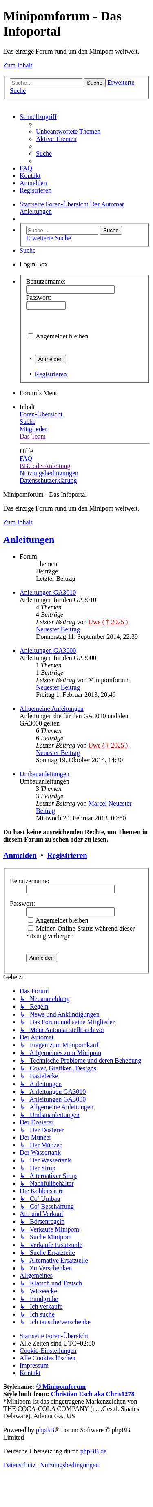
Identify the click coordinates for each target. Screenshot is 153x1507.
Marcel (97, 803)
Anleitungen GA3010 (48, 592)
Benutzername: (29, 881)
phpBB (45, 1429)
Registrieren (51, 374)
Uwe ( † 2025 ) (108, 621)
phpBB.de (93, 1451)
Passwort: (22, 903)
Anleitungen (28, 539)
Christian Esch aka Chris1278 (93, 1394)
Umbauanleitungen (44, 773)
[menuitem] (68, 131)
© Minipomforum (61, 1386)
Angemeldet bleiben (61, 336)
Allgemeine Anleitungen (52, 708)
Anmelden (20, 855)
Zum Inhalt (18, 65)
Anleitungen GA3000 (48, 650)
